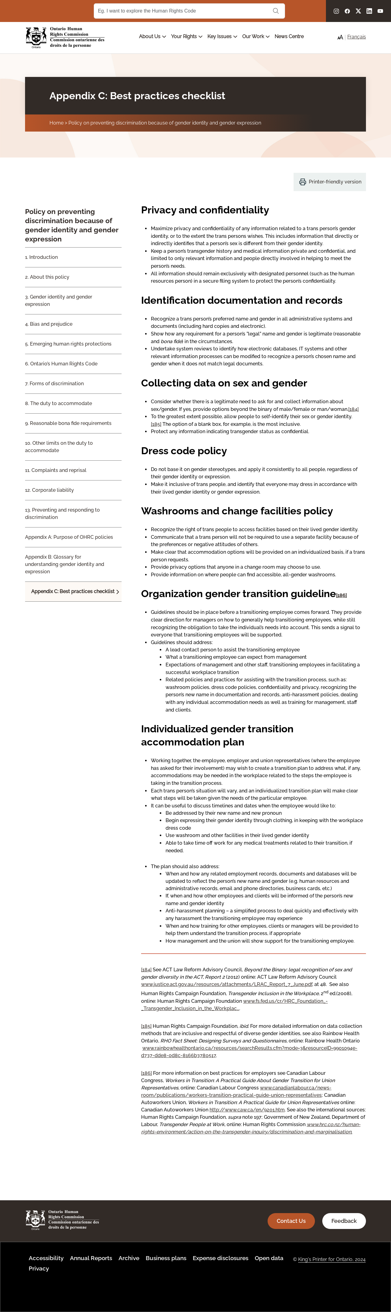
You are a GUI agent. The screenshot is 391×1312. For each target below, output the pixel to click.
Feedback (344, 1221)
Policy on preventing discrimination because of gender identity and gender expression (164, 123)
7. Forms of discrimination (54, 383)
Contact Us (291, 1221)
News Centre (289, 36)
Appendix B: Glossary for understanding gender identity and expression (64, 564)
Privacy (39, 1268)
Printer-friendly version (335, 182)
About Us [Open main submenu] (152, 36)
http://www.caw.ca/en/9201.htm (247, 1110)
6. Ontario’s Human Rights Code (61, 364)
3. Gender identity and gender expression (58, 300)
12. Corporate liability (49, 490)
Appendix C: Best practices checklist (73, 591)
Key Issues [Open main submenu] (222, 36)
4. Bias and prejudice (48, 324)
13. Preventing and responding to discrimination (62, 513)
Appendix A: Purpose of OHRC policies (69, 537)
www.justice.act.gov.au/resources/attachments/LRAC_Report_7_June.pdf (226, 984)
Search (276, 11)
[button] (340, 37)
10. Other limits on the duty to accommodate (59, 446)
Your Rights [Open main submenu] (187, 36)
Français (356, 37)
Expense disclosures (220, 1258)
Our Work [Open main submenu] (256, 36)
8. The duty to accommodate (58, 403)
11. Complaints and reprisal (55, 470)
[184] (353, 409)
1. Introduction (41, 257)
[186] (341, 595)
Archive (129, 1258)
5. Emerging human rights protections (68, 344)
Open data (269, 1258)
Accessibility (46, 1258)
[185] (156, 424)
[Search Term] (189, 11)
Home (56, 123)
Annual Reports (91, 1258)
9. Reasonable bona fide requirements (68, 423)
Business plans (166, 1258)
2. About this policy (47, 277)
